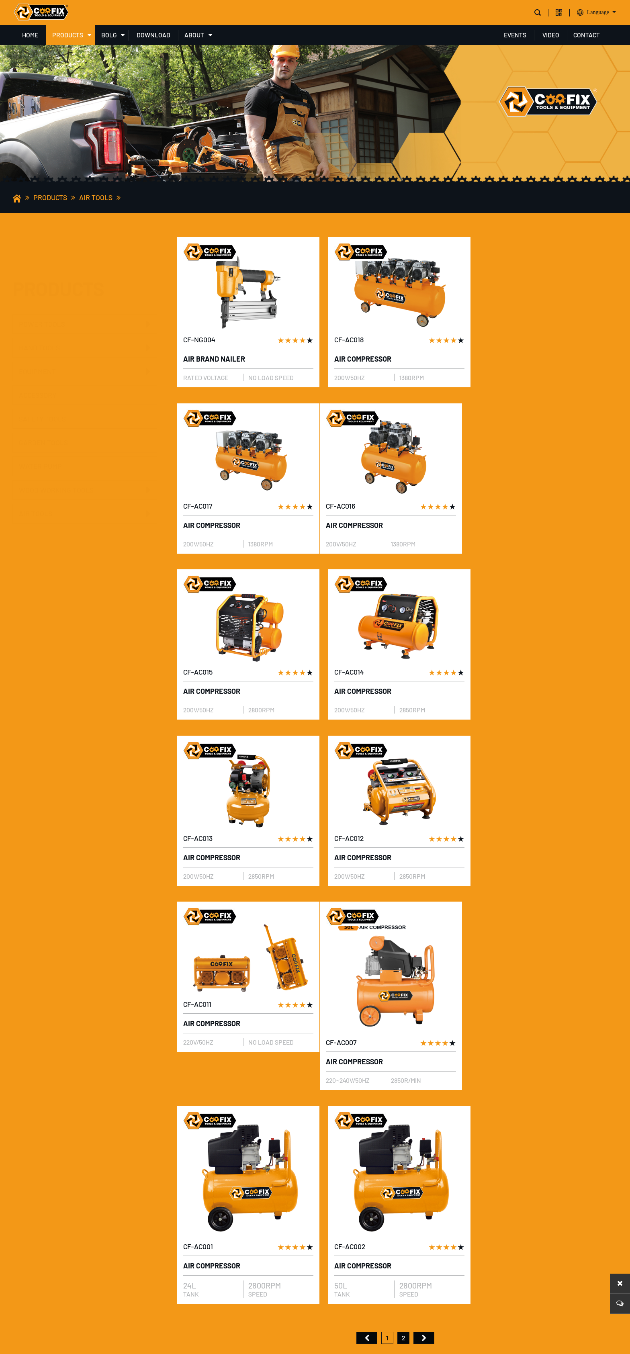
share (184, 1251)
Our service (188, 1225)
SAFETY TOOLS (42, 378)
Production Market (201, 1209)
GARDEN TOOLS (43, 402)
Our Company (190, 1147)
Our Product (190, 1162)
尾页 (423, 964)
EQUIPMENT (37, 331)
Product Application (203, 1178)
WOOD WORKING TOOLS (56, 450)
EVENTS (515, 35)
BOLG (109, 35)
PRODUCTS (67, 35)
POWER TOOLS (42, 284)
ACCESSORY (37, 355)
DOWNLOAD (153, 35)
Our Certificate (194, 1194)
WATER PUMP (40, 426)
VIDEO (550, 35)
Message (590, 1280)
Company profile (196, 1131)
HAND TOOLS (39, 307)
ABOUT (194, 35)
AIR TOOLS (95, 197)
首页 (366, 964)
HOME (30, 35)
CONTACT (586, 35)
